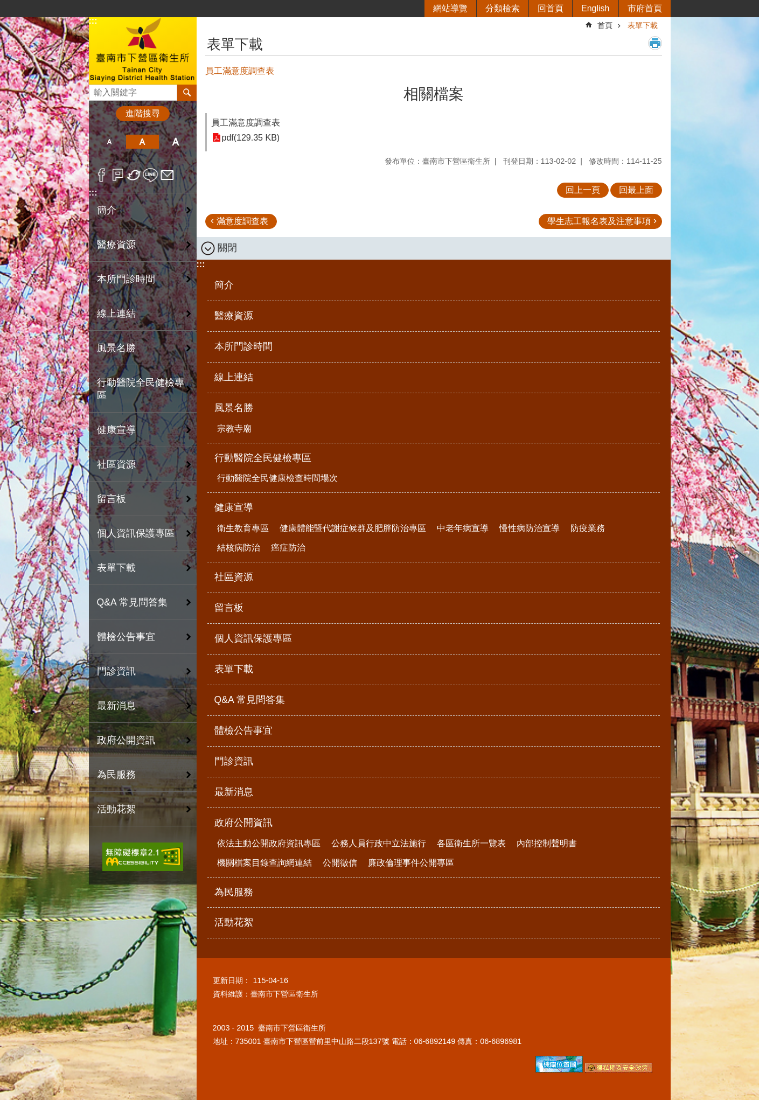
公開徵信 (340, 862)
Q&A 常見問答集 (132, 602)
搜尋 (97, 89)
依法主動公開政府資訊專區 (269, 843)
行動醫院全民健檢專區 (262, 457)
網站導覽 (450, 8)
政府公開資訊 (243, 822)
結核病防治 (238, 547)
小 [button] (109, 142)
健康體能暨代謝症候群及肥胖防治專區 (353, 528)
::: (93, 20)
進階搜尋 (143, 113)
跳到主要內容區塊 (5, 5)
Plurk (117, 175)
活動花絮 (116, 809)
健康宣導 (233, 507)
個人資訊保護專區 (136, 533)
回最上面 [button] (636, 189)
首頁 (604, 25)
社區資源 (116, 464)
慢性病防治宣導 (529, 528)
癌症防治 (288, 547)
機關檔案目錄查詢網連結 (264, 862)
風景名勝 (233, 407)
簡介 (106, 210)
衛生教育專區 (243, 528)
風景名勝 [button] (116, 348)
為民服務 (116, 774)
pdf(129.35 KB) (251, 137)
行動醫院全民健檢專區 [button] (140, 389)
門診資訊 (116, 671)
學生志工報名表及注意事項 (599, 221)
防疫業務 (587, 528)
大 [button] (175, 142)
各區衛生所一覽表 (471, 843)
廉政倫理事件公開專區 (411, 862)
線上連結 (116, 313)
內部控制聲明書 (547, 843)
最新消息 (116, 705)
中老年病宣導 (463, 528)
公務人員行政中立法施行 (378, 843)
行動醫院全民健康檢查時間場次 (277, 478)
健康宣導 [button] (116, 429)
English (595, 8)
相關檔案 (433, 94)
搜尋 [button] (187, 93)
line (150, 175)
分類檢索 (502, 8)
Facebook (101, 175)
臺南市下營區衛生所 (143, 50)
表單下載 (116, 567)
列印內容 (655, 43)
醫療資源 (116, 244)
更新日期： (231, 980)
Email (167, 175)
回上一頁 (583, 189)
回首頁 (550, 8)
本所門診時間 (126, 279)
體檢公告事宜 (126, 636)
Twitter (134, 175)
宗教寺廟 (234, 428)
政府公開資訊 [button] (126, 740)
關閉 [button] (227, 247)
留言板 (111, 498)
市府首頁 (645, 8)
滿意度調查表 (242, 221)
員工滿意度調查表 (245, 122)
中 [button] (142, 142)
